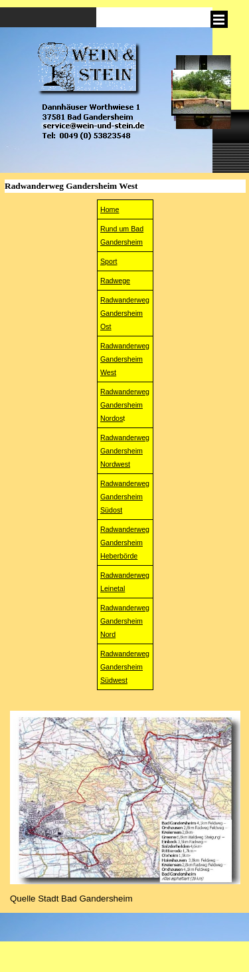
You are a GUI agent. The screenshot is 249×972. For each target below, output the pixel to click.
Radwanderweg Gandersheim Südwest (124, 667)
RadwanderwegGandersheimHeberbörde (124, 542)
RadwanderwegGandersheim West (124, 359)
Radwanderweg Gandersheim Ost (124, 313)
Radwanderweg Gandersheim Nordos (124, 405)
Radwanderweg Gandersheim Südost (124, 496)
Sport (108, 261)
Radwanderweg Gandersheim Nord (124, 621)
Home (109, 209)
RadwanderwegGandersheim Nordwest (124, 450)
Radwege (115, 281)
